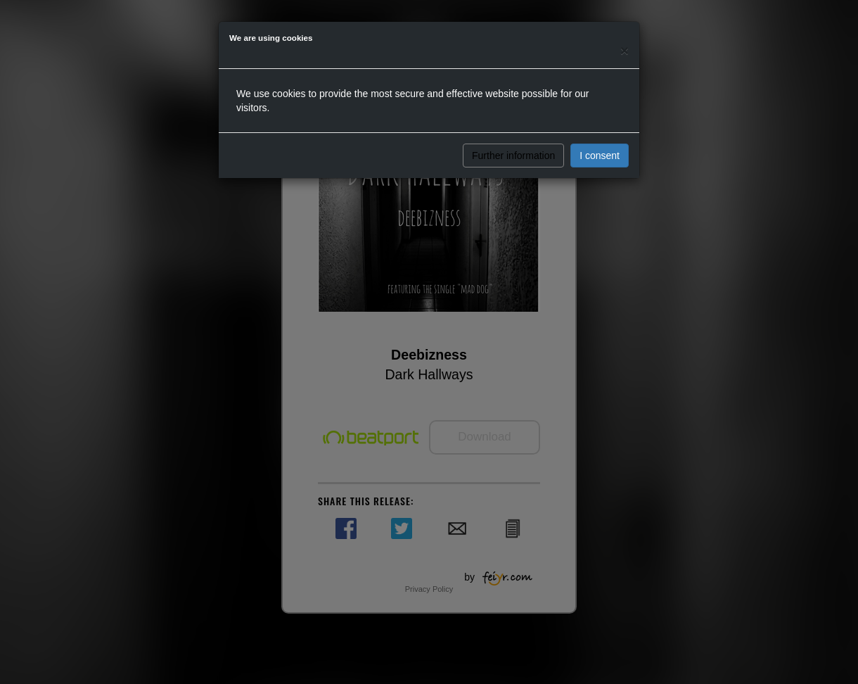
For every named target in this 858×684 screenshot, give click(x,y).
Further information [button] (513, 155)
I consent (600, 155)
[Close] (624, 50)
